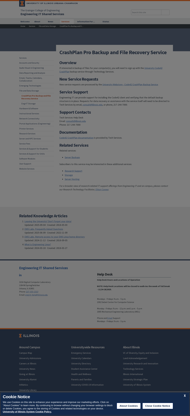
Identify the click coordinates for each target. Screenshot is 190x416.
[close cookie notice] (185, 396)
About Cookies (129, 405)
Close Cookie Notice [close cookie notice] (157, 405)
